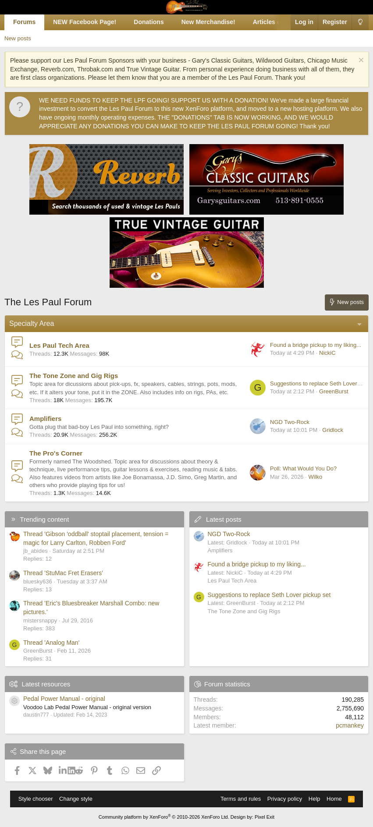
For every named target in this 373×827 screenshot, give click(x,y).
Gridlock (332, 430)
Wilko (315, 477)
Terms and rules (240, 798)
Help (314, 798)
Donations (148, 21)
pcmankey (350, 725)
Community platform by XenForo (164, 817)
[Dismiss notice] (360, 61)
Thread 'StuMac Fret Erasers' (63, 572)
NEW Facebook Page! (84, 21)
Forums (24, 21)
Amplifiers (45, 418)
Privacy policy (284, 798)
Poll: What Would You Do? (303, 468)
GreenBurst (333, 391)
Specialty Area (31, 323)
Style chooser (35, 798)
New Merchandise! (208, 21)
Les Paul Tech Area (59, 345)
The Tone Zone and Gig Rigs (73, 375)
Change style (75, 798)
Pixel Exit (264, 817)
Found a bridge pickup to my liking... (315, 345)
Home (334, 798)
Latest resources (45, 684)
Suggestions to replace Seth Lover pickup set (269, 594)
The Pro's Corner (55, 453)
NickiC (327, 353)
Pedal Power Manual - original (64, 698)
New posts (17, 38)
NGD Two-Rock (289, 422)
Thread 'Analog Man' (51, 642)
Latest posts (224, 519)
